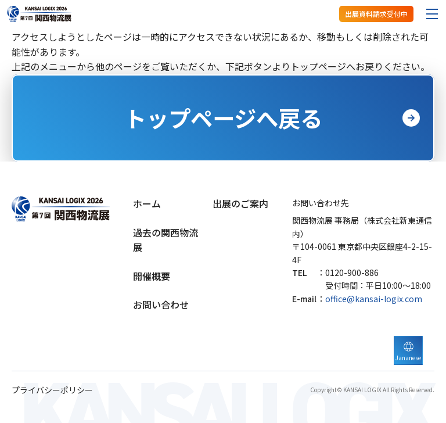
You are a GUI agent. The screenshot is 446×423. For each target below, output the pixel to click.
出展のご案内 (240, 203)
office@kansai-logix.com (373, 298)
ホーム (147, 203)
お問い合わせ (161, 304)
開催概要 (151, 276)
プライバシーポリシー (52, 390)
